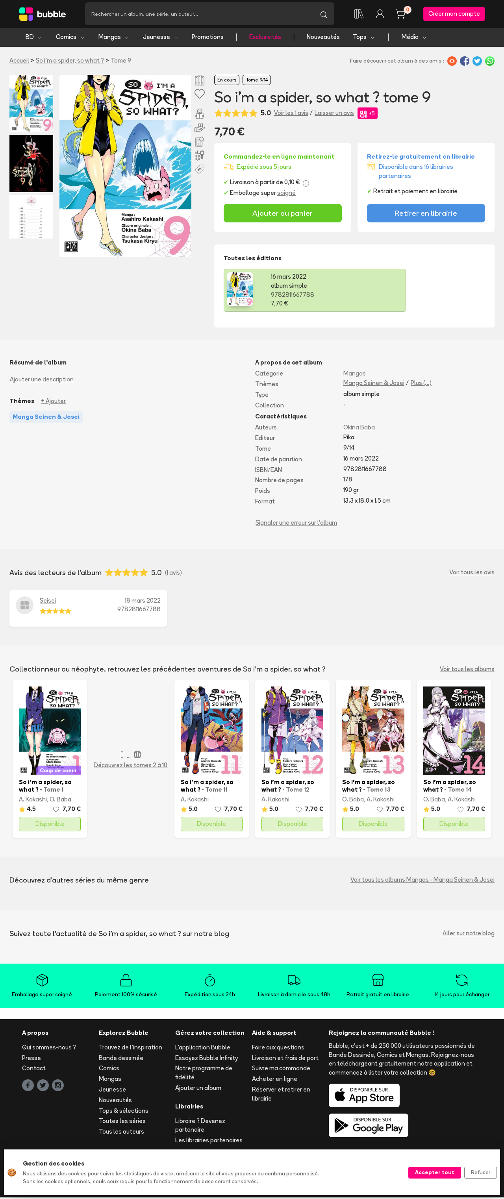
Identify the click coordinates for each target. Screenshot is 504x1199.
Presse (31, 1059)
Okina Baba (359, 429)
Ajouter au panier (282, 214)
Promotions (208, 38)
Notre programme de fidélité (203, 1074)
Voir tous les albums (467, 670)
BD (34, 38)
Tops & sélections (123, 1112)
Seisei (48, 601)
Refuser (480, 1172)
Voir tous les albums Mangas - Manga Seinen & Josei (422, 881)
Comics (70, 38)
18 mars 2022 (143, 601)
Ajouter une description (42, 381)
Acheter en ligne (274, 1080)
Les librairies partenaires (209, 1141)
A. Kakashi (33, 800)
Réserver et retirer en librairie (281, 1095)
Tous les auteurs (121, 1133)
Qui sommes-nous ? (49, 1048)
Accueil (19, 61)
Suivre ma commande (281, 1069)
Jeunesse (161, 38)
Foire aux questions (278, 1048)
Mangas (114, 38)
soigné (286, 194)
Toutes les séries (122, 1122)
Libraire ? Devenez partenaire (200, 1126)
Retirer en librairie (426, 214)
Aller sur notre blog (469, 934)
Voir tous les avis (472, 573)
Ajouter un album (198, 1089)
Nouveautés (323, 38)
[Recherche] (199, 14)
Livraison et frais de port (285, 1059)
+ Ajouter (53, 402)
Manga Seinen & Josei (373, 384)
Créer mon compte (454, 14)
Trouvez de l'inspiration (130, 1048)
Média (414, 38)
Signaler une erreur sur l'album (296, 523)
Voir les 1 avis (291, 114)
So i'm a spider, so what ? (70, 61)
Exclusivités (265, 38)
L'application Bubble (202, 1048)
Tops (364, 38)
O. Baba (60, 800)
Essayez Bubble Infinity (206, 1059)
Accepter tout (434, 1172)
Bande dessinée (121, 1059)
